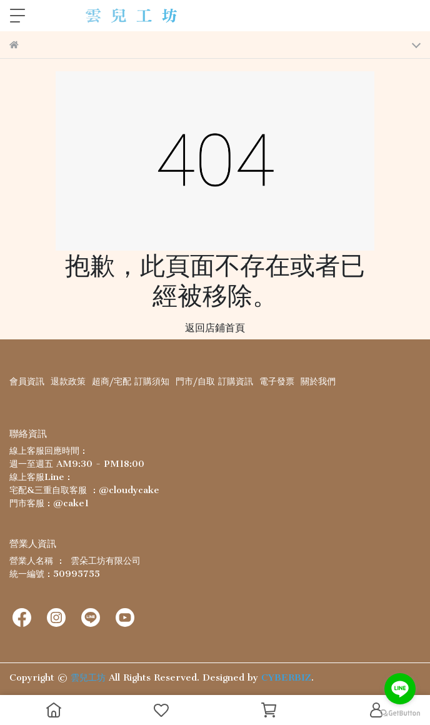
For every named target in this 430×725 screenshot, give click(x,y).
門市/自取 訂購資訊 (214, 381)
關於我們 (318, 381)
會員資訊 (26, 381)
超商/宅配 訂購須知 (130, 381)
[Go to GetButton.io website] (400, 712)
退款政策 (68, 381)
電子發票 (276, 381)
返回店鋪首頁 (215, 327)
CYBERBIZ (286, 677)
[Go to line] (400, 688)
